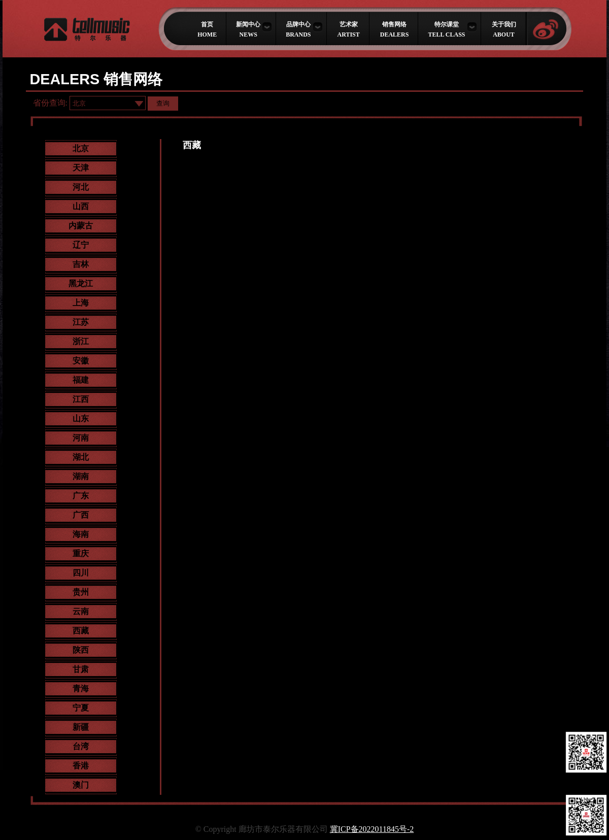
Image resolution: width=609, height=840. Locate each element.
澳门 (81, 785)
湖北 (81, 457)
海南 (81, 534)
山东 (81, 418)
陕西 (81, 650)
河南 (81, 437)
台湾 (81, 746)
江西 (81, 399)
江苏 (81, 322)
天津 (81, 167)
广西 (81, 515)
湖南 (81, 476)
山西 (81, 206)
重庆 (81, 553)
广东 (81, 495)
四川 (81, 572)
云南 (81, 611)
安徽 (81, 360)
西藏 (81, 630)
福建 (81, 380)
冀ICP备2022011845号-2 (372, 829)
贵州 (81, 592)
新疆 (81, 727)
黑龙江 (81, 283)
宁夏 (81, 707)
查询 (163, 103)
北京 (81, 148)
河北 (81, 187)
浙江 (81, 341)
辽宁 (81, 245)
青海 (81, 688)
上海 (81, 302)
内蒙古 (81, 225)
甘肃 (81, 669)
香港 (81, 765)
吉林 (81, 264)
